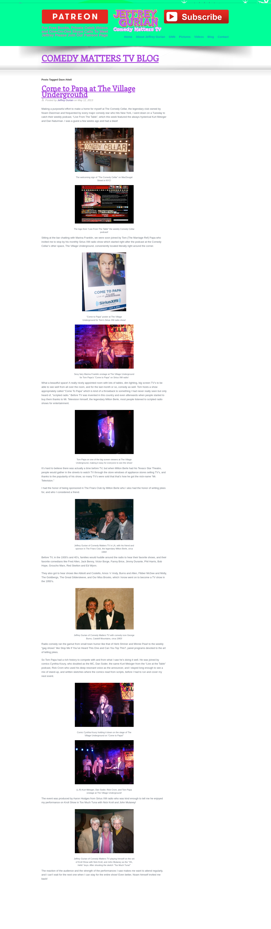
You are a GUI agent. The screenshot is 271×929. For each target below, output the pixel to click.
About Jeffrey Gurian (150, 36)
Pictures (184, 36)
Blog (211, 36)
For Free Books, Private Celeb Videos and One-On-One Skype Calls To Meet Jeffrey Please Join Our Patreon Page (75, 23)
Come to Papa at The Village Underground (88, 91)
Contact (223, 36)
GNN (172, 36)
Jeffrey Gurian (65, 100)
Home (128, 36)
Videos (199, 36)
